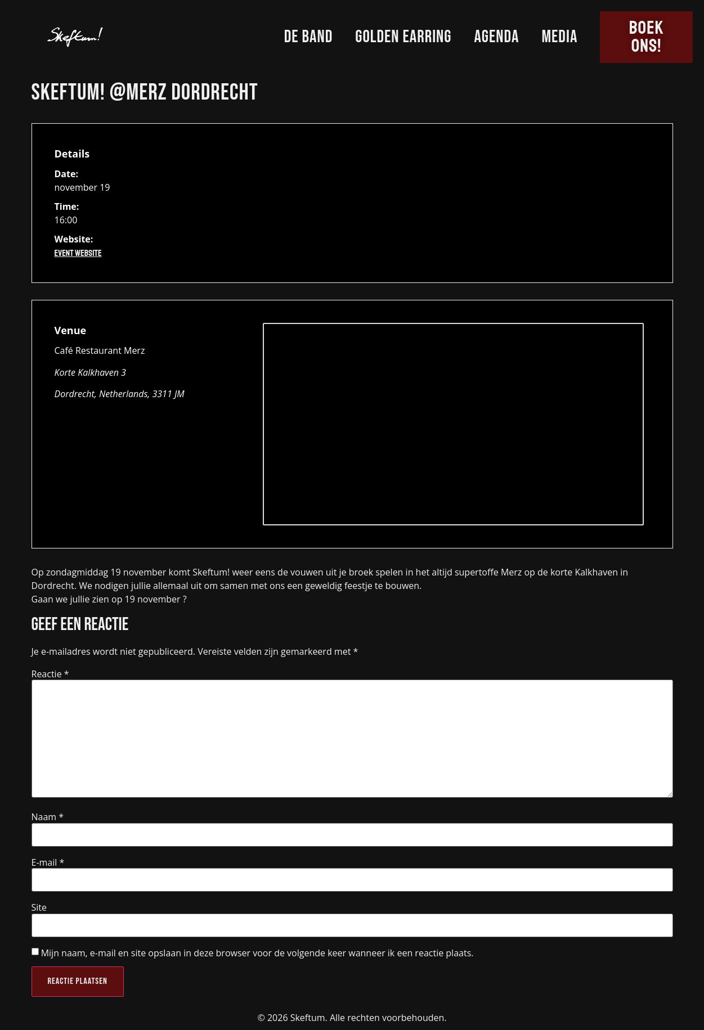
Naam (48, 816)
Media (559, 36)
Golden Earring (403, 36)
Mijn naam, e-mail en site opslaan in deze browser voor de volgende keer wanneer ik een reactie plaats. (257, 952)
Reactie (50, 673)
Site (39, 907)
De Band (308, 36)
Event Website (78, 253)
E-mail (48, 862)
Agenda (496, 36)
